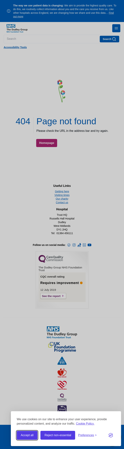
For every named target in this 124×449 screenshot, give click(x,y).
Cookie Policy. (85, 423)
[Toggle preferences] (87, 435)
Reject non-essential (57, 435)
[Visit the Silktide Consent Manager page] (110, 435)
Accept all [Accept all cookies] (27, 435)
